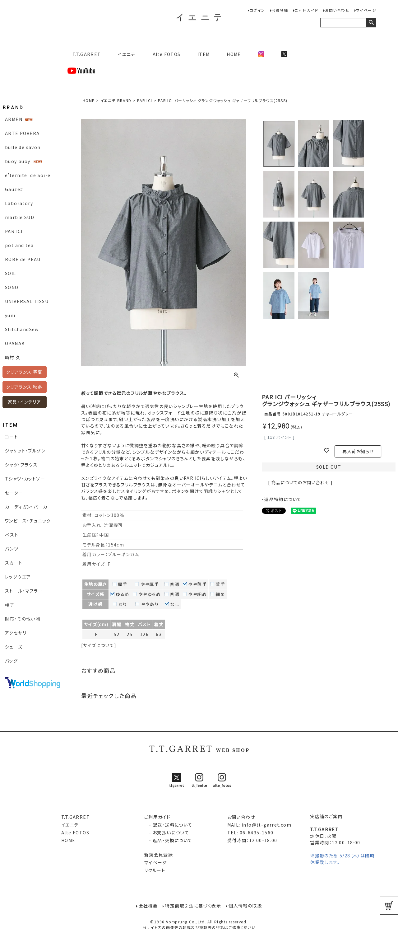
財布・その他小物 (22, 619)
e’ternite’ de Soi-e (28, 175)
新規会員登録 (158, 854)
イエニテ (127, 54)
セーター (14, 493)
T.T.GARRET (84, 54)
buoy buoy (17, 161)
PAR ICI (14, 231)
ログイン (257, 10)
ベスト (11, 535)
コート (11, 437)
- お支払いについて (166, 832)
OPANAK (15, 343)
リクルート (154, 870)
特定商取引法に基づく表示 (193, 906)
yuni (10, 315)
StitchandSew (22, 329)
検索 (371, 22)
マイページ (366, 10)
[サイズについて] (99, 645)
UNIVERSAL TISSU (27, 301)
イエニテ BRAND (116, 100)
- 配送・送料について (168, 825)
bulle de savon (23, 147)
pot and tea (19, 245)
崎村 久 (13, 357)
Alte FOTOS (167, 54)
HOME (234, 54)
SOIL (10, 273)
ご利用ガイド (306, 10)
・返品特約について (282, 499)
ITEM (203, 54)
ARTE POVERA (22, 133)
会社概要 (148, 906)
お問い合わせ (337, 10)
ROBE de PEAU (23, 259)
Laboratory (19, 203)
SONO (12, 287)
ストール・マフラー (24, 591)
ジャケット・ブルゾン (25, 451)
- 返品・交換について (168, 840)
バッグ (11, 661)
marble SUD (19, 217)
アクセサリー (18, 633)
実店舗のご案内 (326, 816)
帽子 (10, 605)
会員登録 (280, 10)
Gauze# (14, 189)
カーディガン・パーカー (28, 507)
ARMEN (13, 119)
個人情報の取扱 (245, 906)
